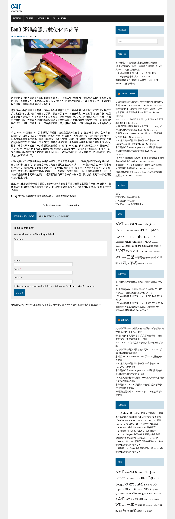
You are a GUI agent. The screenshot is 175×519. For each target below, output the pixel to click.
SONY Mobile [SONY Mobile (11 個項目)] (134, 248)
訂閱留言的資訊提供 (126, 197)
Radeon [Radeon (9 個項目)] (130, 242)
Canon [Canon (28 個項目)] (121, 227)
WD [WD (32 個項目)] (119, 254)
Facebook (15, 18)
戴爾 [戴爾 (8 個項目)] (118, 260)
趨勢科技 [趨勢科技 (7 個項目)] (138, 260)
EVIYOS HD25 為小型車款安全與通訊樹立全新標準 (141, 119)
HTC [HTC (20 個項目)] (132, 234)
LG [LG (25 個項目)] (155, 233)
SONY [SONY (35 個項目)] (121, 247)
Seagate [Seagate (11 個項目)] (157, 242)
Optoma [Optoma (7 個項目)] (156, 239)
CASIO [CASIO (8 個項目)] (129, 227)
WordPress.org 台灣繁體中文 (130, 201)
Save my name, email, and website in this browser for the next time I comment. (53, 283)
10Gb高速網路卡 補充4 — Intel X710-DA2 (136, 73)
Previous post (51, 201)
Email (14, 266)
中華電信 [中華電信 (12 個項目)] (141, 254)
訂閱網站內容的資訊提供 (128, 194)
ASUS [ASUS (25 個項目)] (134, 221)
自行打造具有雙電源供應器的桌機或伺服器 (137, 62)
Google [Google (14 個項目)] (120, 233)
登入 (118, 190)
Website (15, 274)
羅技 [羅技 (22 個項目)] (124, 260)
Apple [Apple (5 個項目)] (127, 222)
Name (14, 257)
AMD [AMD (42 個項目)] (120, 220)
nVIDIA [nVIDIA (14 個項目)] (147, 238)
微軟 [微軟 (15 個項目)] (163, 254)
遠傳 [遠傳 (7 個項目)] (144, 260)
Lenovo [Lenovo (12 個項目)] (149, 233)
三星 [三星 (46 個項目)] (131, 253)
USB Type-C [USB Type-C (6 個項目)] (149, 248)
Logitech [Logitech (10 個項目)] (120, 238)
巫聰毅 (122, 441)
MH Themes (41, 516)
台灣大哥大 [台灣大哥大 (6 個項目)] (150, 255)
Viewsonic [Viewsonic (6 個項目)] (158, 248)
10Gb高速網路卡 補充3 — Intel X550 (134, 76)
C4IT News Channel (128, 93)
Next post (72, 201)
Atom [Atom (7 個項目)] (140, 221)
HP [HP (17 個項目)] (127, 234)
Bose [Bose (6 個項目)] (154, 221)
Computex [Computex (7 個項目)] (137, 227)
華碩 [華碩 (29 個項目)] (131, 260)
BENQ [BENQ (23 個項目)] (147, 221)
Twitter (27, 18)
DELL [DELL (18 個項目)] (145, 227)
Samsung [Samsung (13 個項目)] (139, 242)
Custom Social (57, 18)
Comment (16, 236)
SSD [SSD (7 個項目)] (142, 248)
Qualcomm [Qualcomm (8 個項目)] (121, 243)
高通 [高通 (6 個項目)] (148, 260)
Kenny (22, 37)
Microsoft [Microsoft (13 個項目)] (131, 238)
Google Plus (40, 18)
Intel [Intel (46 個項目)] (140, 233)
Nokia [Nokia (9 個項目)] (140, 238)
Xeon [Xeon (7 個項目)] (125, 254)
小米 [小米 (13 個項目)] (157, 254)
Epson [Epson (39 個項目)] (154, 226)
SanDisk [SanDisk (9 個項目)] (149, 242)
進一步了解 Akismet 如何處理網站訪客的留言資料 (75, 301)
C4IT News (125, 317)
